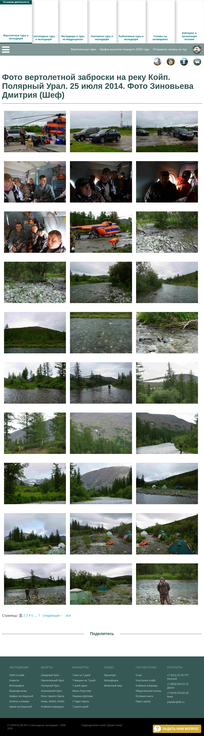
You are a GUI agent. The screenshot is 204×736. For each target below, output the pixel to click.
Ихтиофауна (111, 680)
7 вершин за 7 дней (84, 680)
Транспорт (110, 675)
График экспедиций (21, 696)
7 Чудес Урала (80, 701)
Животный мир (113, 685)
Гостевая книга (144, 696)
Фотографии (16, 685)
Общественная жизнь (148, 691)
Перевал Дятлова (82, 696)
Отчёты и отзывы (19, 701)
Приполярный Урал (52, 680)
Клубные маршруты (52, 706)
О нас (139, 675)
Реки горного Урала (52, 696)
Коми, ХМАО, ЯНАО (52, 701)
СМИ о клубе (16, 675)
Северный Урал (50, 675)
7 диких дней (80, 706)
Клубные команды (146, 685)
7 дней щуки (79, 685)
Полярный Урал (50, 685)
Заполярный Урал (51, 691)
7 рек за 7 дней (81, 675)
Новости (14, 680)
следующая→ (53, 615)
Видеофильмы (18, 691)
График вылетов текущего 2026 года (124, 49)
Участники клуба (146, 680)
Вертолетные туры (83, 49)
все (68, 615)
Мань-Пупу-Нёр (81, 691)
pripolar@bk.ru (175, 702)
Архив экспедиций (20, 706)
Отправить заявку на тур (170, 49)
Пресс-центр (143, 701)
